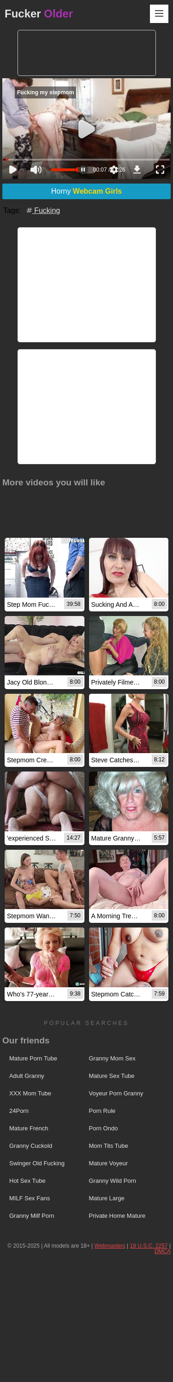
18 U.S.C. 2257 (148, 1246)
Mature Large (107, 1198)
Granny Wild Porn (113, 1180)
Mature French (28, 1128)
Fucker (39, 13)
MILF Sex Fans (29, 1198)
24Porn (19, 1110)
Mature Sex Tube (112, 1075)
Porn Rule (102, 1110)
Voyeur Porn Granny (116, 1093)
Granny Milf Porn (31, 1215)
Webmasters (110, 1246)
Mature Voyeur (108, 1163)
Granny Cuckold (30, 1145)
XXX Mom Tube (30, 1093)
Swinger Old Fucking (37, 1163)
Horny (86, 191)
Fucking (42, 210)
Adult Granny (26, 1075)
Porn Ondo (103, 1128)
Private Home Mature (117, 1215)
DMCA (163, 1251)
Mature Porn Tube (33, 1058)
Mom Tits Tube (108, 1145)
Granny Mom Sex (112, 1058)
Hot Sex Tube (27, 1180)
